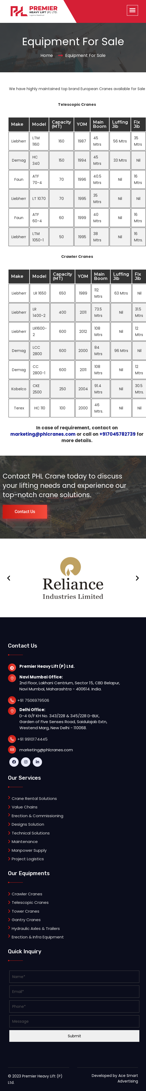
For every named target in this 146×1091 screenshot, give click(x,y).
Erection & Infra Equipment (38, 937)
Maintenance (23, 841)
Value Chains (22, 807)
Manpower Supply (27, 850)
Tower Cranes (23, 911)
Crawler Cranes (25, 894)
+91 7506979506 (33, 700)
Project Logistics (26, 859)
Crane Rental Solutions (34, 798)
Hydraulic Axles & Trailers (36, 928)
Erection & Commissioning (37, 816)
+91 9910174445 (32, 739)
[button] (8, 578)
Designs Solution (26, 824)
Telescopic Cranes (28, 902)
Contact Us (25, 511)
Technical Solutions (29, 833)
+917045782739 (117, 434)
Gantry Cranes (24, 919)
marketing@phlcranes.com (43, 434)
